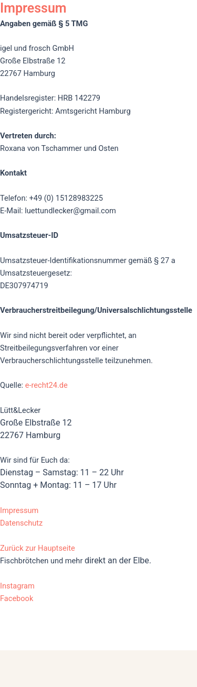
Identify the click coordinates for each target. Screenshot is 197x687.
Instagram (17, 586)
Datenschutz (21, 523)
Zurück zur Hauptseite (37, 548)
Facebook (16, 598)
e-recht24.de (46, 385)
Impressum (19, 510)
